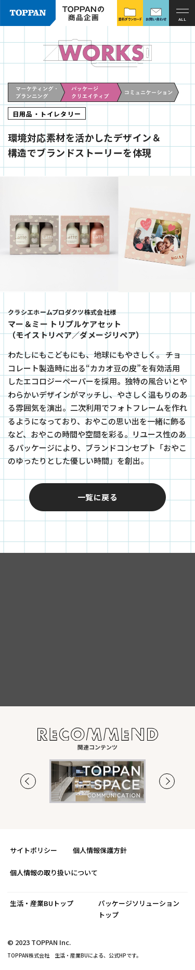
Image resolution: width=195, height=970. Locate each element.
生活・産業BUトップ (41, 903)
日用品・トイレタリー (46, 113)
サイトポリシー (33, 850)
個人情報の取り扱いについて (54, 872)
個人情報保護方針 (100, 850)
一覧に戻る (97, 514)
